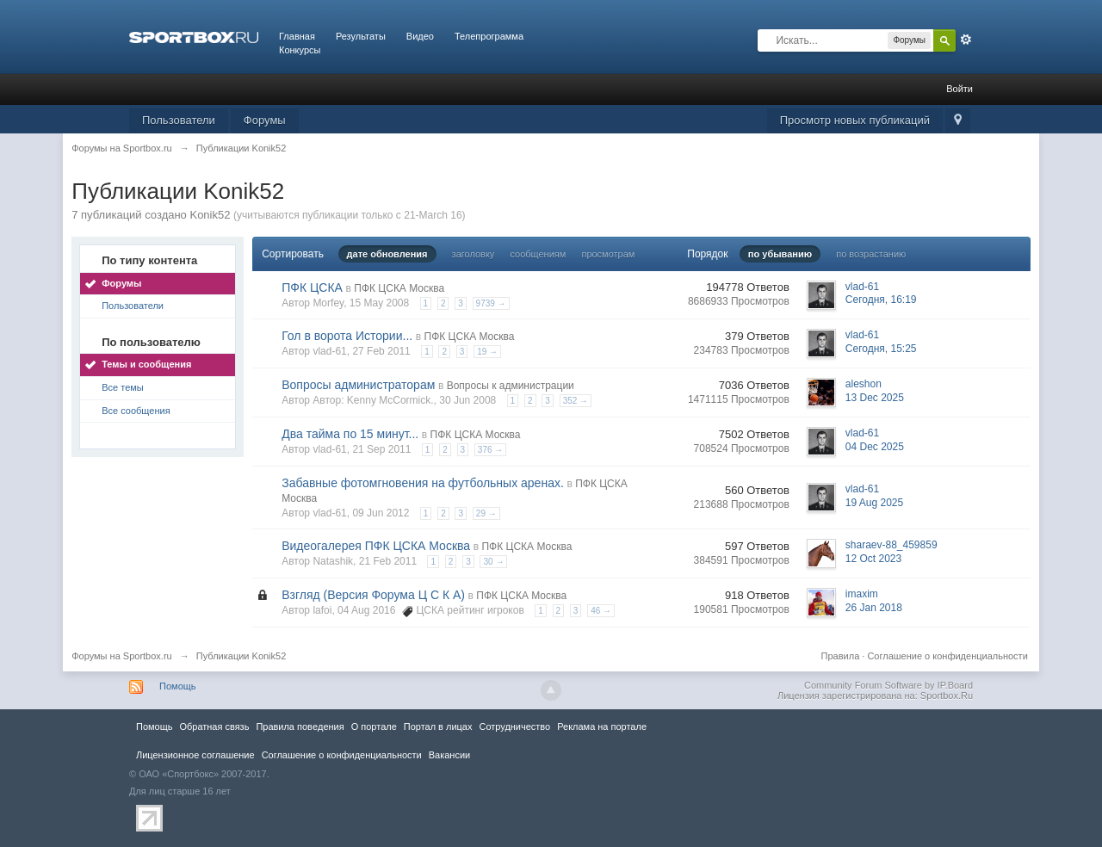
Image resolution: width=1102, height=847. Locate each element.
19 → (487, 351)
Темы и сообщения (146, 364)
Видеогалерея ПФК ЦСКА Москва (376, 546)
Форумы (265, 120)
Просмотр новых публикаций (855, 120)
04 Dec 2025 (874, 447)
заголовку (473, 254)
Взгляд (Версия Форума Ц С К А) (373, 595)
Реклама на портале (602, 726)
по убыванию (780, 254)
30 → (493, 561)
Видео (420, 36)
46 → (601, 610)
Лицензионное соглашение (195, 755)
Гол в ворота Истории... (347, 336)
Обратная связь (214, 726)
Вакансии (449, 755)
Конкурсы (299, 50)
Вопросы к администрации (510, 386)
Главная (297, 36)
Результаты (361, 36)
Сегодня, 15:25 (881, 349)
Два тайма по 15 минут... (350, 434)
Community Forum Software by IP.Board (888, 685)
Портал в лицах (438, 726)
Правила (840, 656)
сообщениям (538, 254)
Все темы (123, 387)
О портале (374, 726)
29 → (486, 513)
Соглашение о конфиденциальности (947, 656)
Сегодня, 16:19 (881, 300)
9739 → (491, 303)
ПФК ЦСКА (312, 287)
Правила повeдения (300, 726)
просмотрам (608, 254)
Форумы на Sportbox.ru (121, 656)
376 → (490, 449)
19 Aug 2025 (874, 503)
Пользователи (178, 120)
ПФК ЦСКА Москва (399, 288)
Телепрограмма (489, 36)
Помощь (177, 686)
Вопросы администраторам (358, 385)
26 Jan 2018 (873, 608)
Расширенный (966, 39)
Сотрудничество (514, 726)
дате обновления (387, 254)
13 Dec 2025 (874, 398)
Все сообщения (136, 410)
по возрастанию (871, 254)
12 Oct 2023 (873, 559)
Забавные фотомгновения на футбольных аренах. (423, 483)
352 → (575, 400)
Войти (959, 88)
